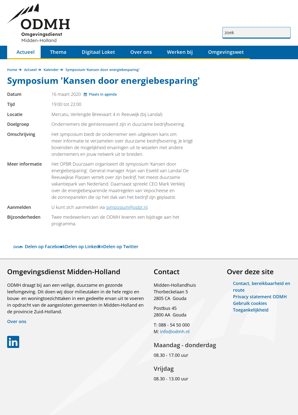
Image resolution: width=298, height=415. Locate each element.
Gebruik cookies (250, 303)
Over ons (141, 52)
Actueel (26, 52)
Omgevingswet (226, 52)
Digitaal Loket (98, 52)
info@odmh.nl (175, 331)
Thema (58, 52)
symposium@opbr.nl (127, 207)
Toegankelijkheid (250, 310)
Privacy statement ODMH (260, 297)
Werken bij (180, 52)
